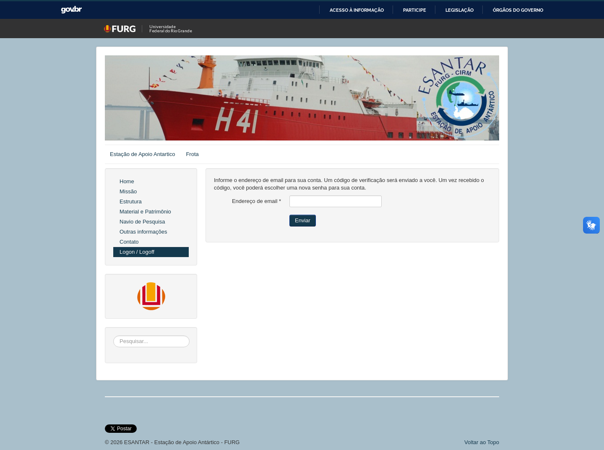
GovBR (71, 10)
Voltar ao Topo (481, 442)
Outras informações (143, 232)
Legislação (459, 10)
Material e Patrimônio (145, 211)
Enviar (302, 220)
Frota (192, 154)
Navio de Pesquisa (142, 221)
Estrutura (131, 201)
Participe (414, 10)
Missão (128, 191)
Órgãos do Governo (518, 10)
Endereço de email (256, 201)
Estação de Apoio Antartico (142, 154)
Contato (129, 242)
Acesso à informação (357, 10)
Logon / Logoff (137, 252)
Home (127, 181)
